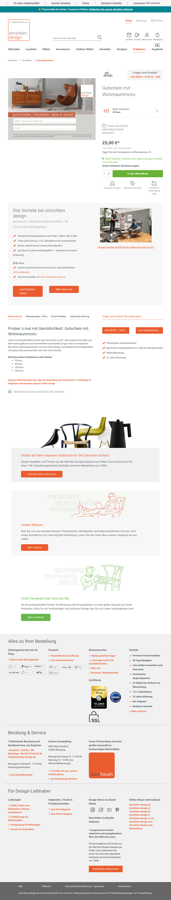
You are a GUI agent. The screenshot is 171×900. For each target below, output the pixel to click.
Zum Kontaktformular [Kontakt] (150, 330)
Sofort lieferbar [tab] (58, 316)
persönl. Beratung (61, 3)
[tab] (15, 316)
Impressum (98, 886)
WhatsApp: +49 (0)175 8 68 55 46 (25, 753)
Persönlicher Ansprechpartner (139, 676)
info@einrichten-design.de (22, 757)
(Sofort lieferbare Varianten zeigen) (120, 166)
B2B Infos (157, 21)
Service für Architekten (21, 829)
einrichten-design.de (140, 804)
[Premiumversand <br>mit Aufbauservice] (154, 183)
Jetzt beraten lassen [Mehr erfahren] (27, 291)
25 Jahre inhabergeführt (26, 3)
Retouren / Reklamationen (103, 672)
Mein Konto (147, 39)
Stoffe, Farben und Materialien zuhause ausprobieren (19, 809)
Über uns (94, 668)
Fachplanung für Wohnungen (24, 824)
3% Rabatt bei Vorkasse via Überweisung (144, 685)
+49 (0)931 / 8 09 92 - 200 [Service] (116, 330)
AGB (20, 886)
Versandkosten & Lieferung (63, 655)
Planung (141, 21)
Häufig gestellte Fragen (102, 655)
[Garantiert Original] (112, 183)
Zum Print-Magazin (59, 809)
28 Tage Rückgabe (140, 660)
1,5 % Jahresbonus (140, 692)
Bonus (86, 3)
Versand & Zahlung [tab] (79, 316)
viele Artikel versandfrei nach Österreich (146, 667)
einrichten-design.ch (139, 811)
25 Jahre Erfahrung (140, 697)
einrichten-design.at (139, 808)
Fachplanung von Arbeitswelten (18, 818)
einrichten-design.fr (139, 815)
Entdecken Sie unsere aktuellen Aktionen (111, 9)
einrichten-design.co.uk (141, 818)
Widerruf (46, 886)
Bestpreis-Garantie (111, 3)
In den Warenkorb (137, 174)
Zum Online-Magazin (60, 814)
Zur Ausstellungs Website (62, 779)
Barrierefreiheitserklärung (78, 886)
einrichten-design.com (140, 821)
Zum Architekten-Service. (53, 277)
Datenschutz (124, 886)
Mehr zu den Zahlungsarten (23, 659)
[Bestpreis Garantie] (132, 183)
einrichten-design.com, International (141, 826)
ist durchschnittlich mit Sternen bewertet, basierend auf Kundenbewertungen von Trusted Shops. (86, 893)
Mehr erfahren (35, 547)
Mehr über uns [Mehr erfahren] (64, 289)
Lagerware (139, 3)
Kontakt (129, 39)
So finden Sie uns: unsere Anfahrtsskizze (62, 772)
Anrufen (137, 39)
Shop (128, 21)
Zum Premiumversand (60, 660)
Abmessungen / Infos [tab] (36, 316)
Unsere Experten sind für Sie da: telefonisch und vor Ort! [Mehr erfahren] (126, 247)
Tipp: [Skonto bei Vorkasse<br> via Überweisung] (105, 152)
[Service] (145, 77)
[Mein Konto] (137, 36)
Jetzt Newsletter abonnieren (42, 474)
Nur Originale (137, 701)
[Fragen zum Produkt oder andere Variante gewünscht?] (115, 129)
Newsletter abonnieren (106, 869)
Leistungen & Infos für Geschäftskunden (101, 662)
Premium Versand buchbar (144, 656)
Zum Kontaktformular (20, 775)
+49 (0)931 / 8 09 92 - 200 (21, 750)
